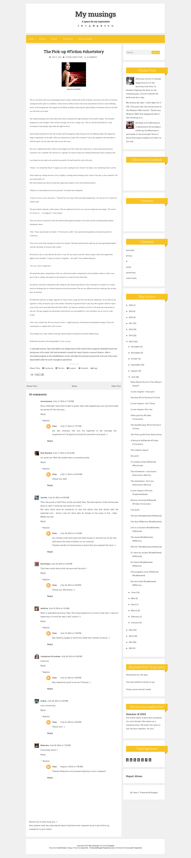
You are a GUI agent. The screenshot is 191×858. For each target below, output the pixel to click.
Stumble (83, 368)
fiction (69, 57)
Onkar (43, 700)
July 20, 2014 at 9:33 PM (57, 700)
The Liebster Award (139, 450)
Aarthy (43, 497)
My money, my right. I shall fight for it (143, 102)
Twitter (60, 368)
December (135, 346)
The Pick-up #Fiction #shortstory (73, 51)
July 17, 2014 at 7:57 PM (70, 426)
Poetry (54, 39)
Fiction (42, 39)
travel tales (131, 278)
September (136, 364)
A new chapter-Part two (142, 409)
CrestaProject (61, 848)
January (135, 622)
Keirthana (45, 564)
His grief (135, 456)
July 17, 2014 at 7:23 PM (63, 401)
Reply (43, 414)
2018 (131, 317)
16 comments (92, 57)
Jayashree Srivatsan (50, 656)
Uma (54, 426)
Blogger (154, 792)
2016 (131, 329)
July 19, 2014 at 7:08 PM (70, 633)
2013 (131, 630)
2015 (131, 335)
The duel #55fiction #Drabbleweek (146, 521)
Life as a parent (85, 39)
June (133, 592)
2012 (131, 636)
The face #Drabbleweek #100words (146, 515)
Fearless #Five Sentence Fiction (145, 397)
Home (31, 39)
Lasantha (84, 848)
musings (130, 250)
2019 (131, 311)
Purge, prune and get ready (138, 689)
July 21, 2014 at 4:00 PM (70, 677)
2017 (131, 323)
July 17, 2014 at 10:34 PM (71, 474)
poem (128, 267)
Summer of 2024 (136, 714)
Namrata (44, 745)
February (135, 616)
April (133, 604)
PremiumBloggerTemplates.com (102, 848)
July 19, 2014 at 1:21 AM (59, 608)
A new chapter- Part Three (143, 403)
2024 (131, 305)
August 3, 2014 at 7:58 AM (71, 766)
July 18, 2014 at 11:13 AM (71, 533)
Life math (135, 509)
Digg (94, 368)
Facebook (47, 368)
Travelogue (68, 39)
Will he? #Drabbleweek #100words (146, 546)
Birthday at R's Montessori (147, 123)
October (134, 358)
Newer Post (32, 386)
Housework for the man (137, 674)
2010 (131, 648)
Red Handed (46, 453)
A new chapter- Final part (143, 391)
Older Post (116, 386)
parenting (130, 272)
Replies (46, 420)
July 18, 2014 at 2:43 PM (61, 564)
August (134, 371)
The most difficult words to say (140, 682)
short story (77, 57)
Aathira (44, 608)
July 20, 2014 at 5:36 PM (71, 656)
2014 (131, 341)
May (133, 598)
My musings (95, 14)
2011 (131, 642)
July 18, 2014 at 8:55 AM (58, 497)
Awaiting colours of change (148, 78)
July (133, 377)
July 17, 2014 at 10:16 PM (63, 453)
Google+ (71, 368)
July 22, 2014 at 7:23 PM (60, 745)
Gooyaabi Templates (134, 848)
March (134, 610)
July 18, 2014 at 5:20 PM (70, 585)
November (135, 352)
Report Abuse (134, 776)
